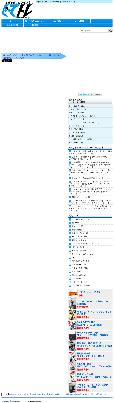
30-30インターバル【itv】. (82, 194)
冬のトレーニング (76, 140)
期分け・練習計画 (76, 133)
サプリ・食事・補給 (77, 130)
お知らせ (12, 391)
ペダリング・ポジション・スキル (82, 113)
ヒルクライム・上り (77, 116)
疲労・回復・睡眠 (76, 126)
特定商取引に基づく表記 (84, 391)
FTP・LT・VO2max (76, 109)
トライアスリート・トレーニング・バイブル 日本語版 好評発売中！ (90, 385)
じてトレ (17, 9)
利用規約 (50, 391)
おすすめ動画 (12, 25)
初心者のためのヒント (81, 258)
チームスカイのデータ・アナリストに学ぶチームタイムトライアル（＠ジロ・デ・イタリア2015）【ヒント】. (90, 205)
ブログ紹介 (57, 21)
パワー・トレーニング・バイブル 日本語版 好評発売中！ (90, 301)
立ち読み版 (76, 268)
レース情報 (79, 21)
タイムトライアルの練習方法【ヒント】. (88, 175)
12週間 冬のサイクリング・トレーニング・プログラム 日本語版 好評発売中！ (90, 364)
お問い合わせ (100, 391)
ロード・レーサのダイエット (83, 251)
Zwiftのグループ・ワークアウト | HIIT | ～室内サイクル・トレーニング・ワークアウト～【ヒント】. (90, 169)
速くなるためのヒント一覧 (38, 52)
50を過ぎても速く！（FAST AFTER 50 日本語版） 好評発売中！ (90, 322)
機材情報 (35, 25)
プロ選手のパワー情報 (81, 282)
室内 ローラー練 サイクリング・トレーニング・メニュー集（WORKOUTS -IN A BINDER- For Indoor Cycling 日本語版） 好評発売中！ (90, 374)
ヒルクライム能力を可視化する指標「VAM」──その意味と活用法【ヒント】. (89, 155)
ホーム (12, 21)
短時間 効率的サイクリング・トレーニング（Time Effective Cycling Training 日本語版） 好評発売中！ (90, 353)
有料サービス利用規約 (64, 391)
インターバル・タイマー (78, 106)
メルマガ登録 (23, 391)
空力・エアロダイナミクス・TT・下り (84, 120)
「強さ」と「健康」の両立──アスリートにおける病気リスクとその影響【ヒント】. (90, 149)
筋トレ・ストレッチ (77, 123)
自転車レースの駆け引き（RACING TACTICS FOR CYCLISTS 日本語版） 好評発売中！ (90, 343)
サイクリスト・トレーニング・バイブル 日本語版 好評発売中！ (90, 312)
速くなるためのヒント (34, 21)
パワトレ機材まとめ (80, 244)
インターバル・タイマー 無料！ (90, 291)
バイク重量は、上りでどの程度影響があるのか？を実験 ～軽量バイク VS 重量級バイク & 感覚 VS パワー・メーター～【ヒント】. (90, 161)
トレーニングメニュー (78, 103)
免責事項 (41, 391)
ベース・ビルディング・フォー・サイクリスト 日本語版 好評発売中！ (90, 332)
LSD (73, 255)
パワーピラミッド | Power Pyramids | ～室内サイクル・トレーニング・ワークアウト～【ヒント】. (90, 199)
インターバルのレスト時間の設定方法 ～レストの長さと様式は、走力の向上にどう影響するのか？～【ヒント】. (90, 188)
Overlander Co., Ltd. (19, 398)
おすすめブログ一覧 (80, 230)
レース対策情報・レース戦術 (80, 136)
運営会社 (33, 391)
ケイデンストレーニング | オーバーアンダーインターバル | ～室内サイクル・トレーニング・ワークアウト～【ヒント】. (90, 180)
